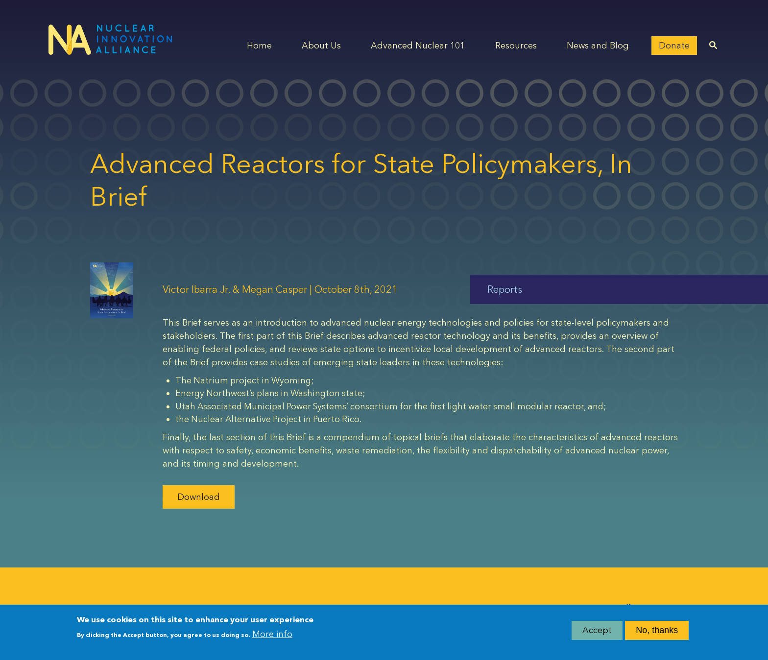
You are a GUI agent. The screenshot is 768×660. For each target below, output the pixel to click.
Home (259, 45)
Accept (597, 630)
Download (198, 497)
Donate (674, 45)
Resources (516, 45)
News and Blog (598, 45)
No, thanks (657, 630)
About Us (321, 45)
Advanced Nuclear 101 (418, 45)
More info (272, 634)
